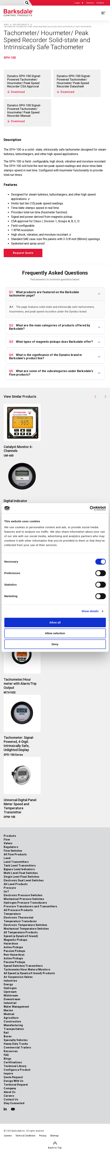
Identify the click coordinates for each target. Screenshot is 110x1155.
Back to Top (55, 1147)
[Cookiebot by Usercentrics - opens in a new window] (90, 508)
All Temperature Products (21, 932)
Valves (8, 843)
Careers (90, 3)
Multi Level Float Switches (21, 872)
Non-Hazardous (14, 954)
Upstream (10, 991)
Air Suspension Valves (18, 976)
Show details (90, 611)
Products (10, 835)
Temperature (12, 913)
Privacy (42, 1135)
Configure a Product (17, 1069)
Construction (12, 1021)
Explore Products (21, 25)
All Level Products (16, 884)
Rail (6, 1032)
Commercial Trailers (17, 1047)
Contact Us (11, 1099)
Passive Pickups (14, 950)
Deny (55, 644)
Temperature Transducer (20, 921)
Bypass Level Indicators (19, 869)
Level (7, 858)
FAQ (6, 1054)
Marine (8, 1010)
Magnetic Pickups (15, 939)
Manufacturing (13, 1025)
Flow (7, 839)
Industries (10, 980)
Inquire (8, 1073)
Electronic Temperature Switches (25, 924)
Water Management (16, 1006)
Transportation (14, 1028)
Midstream (11, 995)
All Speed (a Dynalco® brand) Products (29, 973)
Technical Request (16, 1084)
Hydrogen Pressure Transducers (25, 902)
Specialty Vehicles (16, 1040)
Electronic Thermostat (19, 917)
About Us (9, 1092)
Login (77, 3)
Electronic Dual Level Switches (24, 880)
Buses (8, 1036)
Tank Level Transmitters (20, 865)
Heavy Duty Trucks (16, 1043)
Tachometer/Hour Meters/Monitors (27, 969)
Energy (8, 984)
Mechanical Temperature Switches (26, 928)
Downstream (12, 999)
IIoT (6, 891)
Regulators (11, 847)
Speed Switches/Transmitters (23, 965)
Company (10, 1088)
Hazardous (11, 943)
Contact (100, 3)
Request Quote (23, 252)
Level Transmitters (16, 861)
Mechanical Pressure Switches (24, 898)
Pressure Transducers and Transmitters (30, 906)
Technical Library (15, 1066)
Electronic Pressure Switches (23, 895)
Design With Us (13, 1080)
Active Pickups (13, 947)
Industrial (10, 1002)
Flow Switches (13, 850)
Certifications (13, 1062)
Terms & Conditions (25, 1135)
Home (6, 25)
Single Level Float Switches (21, 876)
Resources (11, 1051)
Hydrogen (10, 988)
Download (18, 91)
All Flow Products (15, 854)
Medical (9, 1014)
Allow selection (55, 633)
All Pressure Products (18, 910)
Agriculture (11, 1017)
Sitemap (54, 1135)
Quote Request (13, 1077)
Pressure (10, 887)
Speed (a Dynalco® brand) (21, 936)
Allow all (55, 622)
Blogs (7, 1058)
